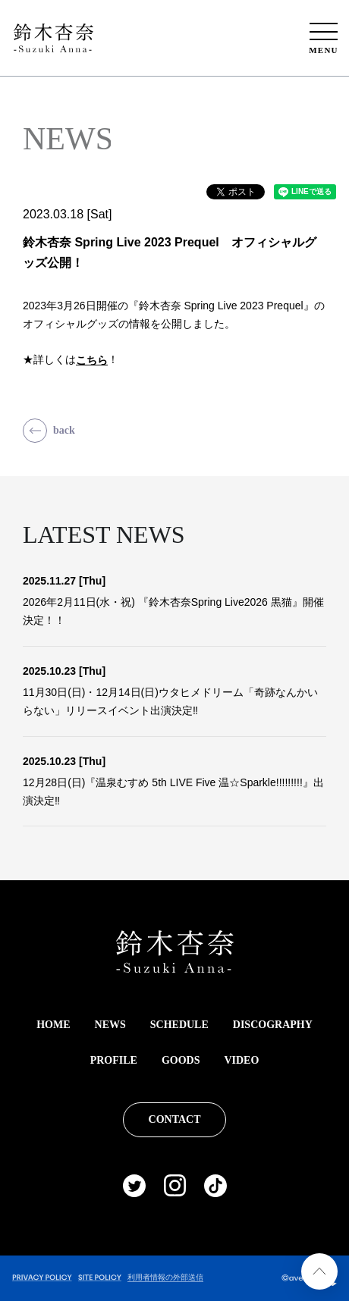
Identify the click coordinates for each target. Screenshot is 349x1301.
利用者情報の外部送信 (165, 1277)
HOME (53, 1024)
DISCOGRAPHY (273, 1024)
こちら (92, 360)
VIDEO (241, 1060)
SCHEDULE (179, 1024)
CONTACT (175, 1119)
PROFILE (113, 1060)
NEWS (110, 1024)
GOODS (181, 1060)
